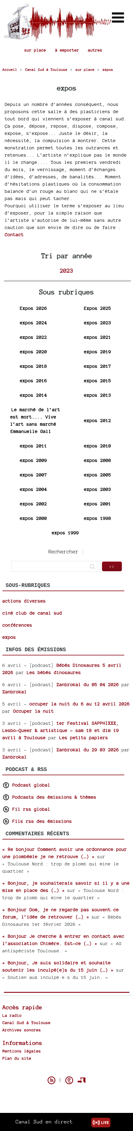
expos (9, 637)
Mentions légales (21, 1051)
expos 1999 (65, 532)
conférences (17, 625)
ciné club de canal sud (32, 613)
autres (95, 50)
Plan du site (16, 1058)
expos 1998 (97, 518)
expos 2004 (33, 489)
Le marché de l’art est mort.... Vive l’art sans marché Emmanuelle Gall (35, 420)
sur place (35, 50)
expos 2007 (33, 474)
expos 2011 (33, 445)
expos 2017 (97, 366)
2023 (66, 270)
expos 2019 (97, 351)
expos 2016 (33, 380)
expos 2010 (97, 445)
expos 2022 (33, 337)
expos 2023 (97, 322)
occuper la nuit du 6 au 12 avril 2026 (79, 703)
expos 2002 (33, 503)
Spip (66, 1069)
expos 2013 (97, 395)
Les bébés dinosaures (54, 672)
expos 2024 (33, 322)
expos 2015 (97, 380)
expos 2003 (97, 489)
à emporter (67, 50)
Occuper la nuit (33, 711)
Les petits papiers (83, 737)
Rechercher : (66, 551)
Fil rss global (26, 809)
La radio (12, 1015)
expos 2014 (33, 395)
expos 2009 (33, 460)
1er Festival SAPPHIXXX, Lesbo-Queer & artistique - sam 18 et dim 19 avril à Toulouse (60, 730)
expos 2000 (33, 518)
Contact (14, 234)
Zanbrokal (14, 691)
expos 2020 (33, 351)
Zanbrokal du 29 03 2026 (88, 749)
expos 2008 (97, 460)
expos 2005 (97, 474)
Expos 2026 (33, 308)
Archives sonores (21, 1029)
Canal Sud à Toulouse (26, 1022)
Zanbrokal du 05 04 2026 (88, 684)
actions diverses (24, 601)
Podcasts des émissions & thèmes (49, 797)
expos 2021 (97, 337)
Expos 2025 (97, 308)
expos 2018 (33, 366)
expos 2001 (97, 503)
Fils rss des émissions (37, 821)
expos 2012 (97, 420)
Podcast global (26, 785)
